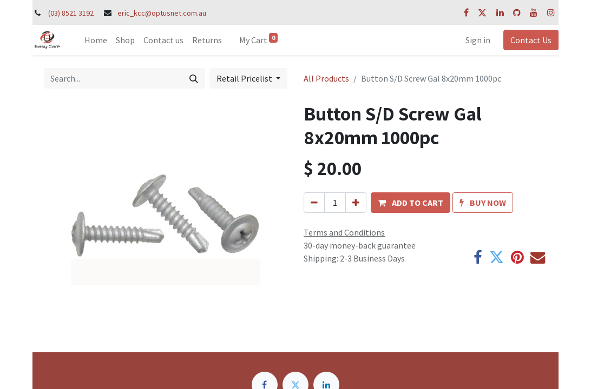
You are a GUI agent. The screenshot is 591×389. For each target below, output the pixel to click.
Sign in (477, 40)
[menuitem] (95, 40)
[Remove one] (314, 202)
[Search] (193, 78)
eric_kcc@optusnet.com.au (161, 13)
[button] (410, 202)
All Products (326, 78)
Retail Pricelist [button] (245, 78)
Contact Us (530, 40)
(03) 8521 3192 (71, 13)
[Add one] (355, 202)
